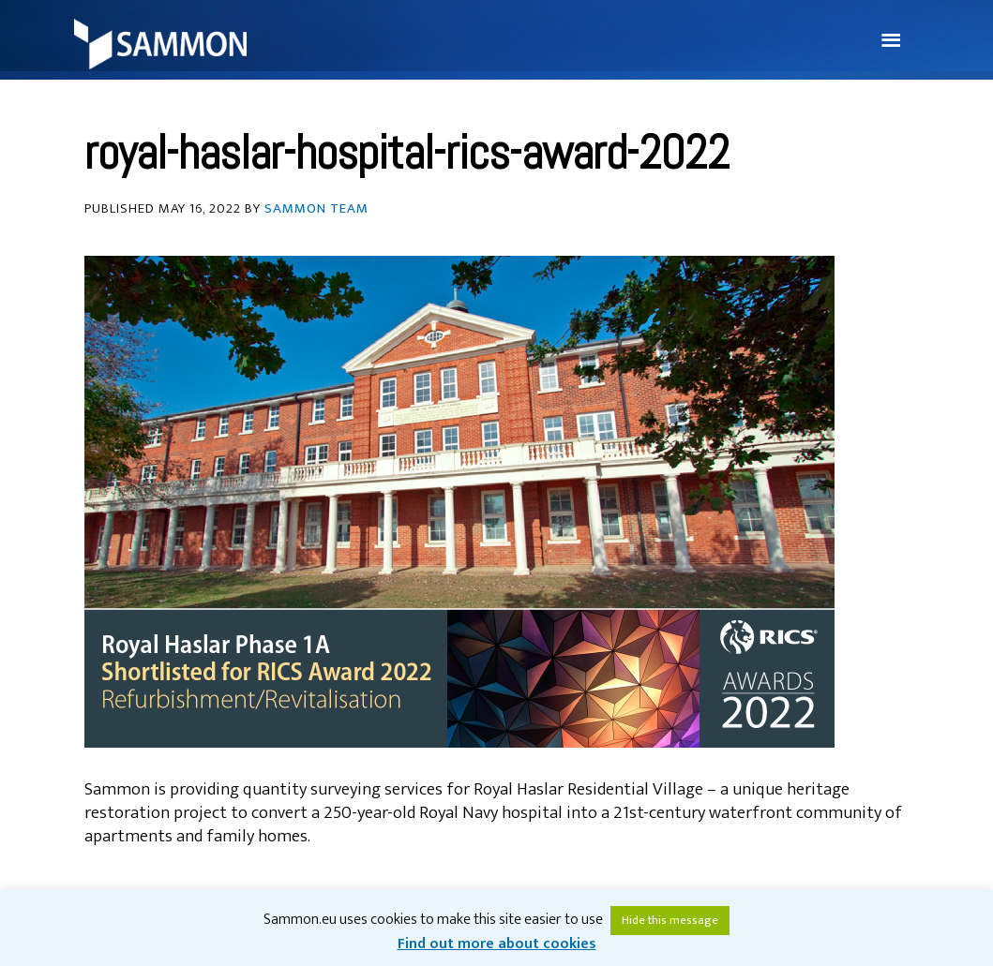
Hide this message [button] (670, 920)
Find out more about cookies (497, 944)
